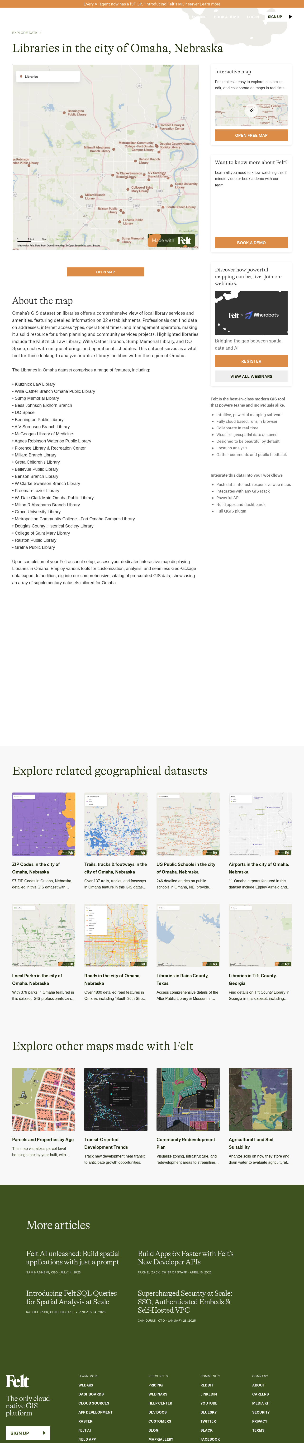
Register (251, 361)
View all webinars (251, 376)
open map (105, 272)
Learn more (210, 3)
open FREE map (251, 135)
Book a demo (251, 242)
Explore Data (24, 33)
